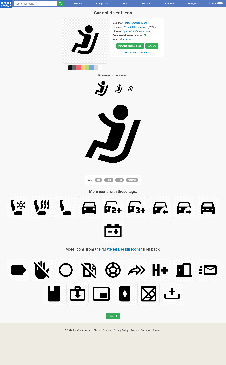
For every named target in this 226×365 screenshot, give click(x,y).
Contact (106, 330)
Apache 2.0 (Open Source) (137, 31)
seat (119, 180)
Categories (102, 3)
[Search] (60, 3)
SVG (125, 3)
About (97, 330)
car (98, 180)
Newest (78, 3)
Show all (113, 316)
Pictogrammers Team (135, 22)
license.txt (131, 39)
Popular (146, 3)
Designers (193, 3)
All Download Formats (137, 52)
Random (169, 3)
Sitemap (156, 330)
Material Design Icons (135, 27)
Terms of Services (140, 330)
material (132, 180)
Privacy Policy (120, 330)
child (108, 180)
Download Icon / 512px (130, 45)
